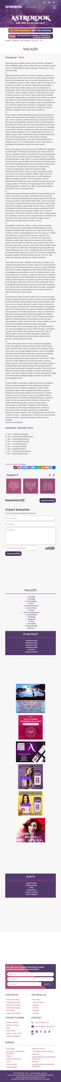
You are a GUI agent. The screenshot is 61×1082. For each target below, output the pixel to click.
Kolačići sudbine (31, 883)
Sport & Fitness (31, 608)
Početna (8, 40)
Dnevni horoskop (31, 640)
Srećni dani (31, 649)
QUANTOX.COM (39, 1077)
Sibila (31, 887)
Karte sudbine (11, 1064)
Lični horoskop (38, 1002)
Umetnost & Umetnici (32, 605)
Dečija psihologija (31, 626)
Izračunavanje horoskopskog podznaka (43, 1065)
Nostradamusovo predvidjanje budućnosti (44, 1058)
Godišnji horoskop (31, 647)
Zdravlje (31, 610)
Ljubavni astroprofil (14, 1059)
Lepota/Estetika (31, 614)
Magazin (15, 40)
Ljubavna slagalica (31, 894)
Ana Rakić (31, 7)
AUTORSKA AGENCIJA (45, 1075)
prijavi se (47, 984)
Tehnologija (31, 617)
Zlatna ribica (31, 890)
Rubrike (35, 1008)
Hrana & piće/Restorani (31, 612)
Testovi (9, 1056)
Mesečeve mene (38, 1049)
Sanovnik (35, 1054)
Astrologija (31, 597)
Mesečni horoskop (31, 645)
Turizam (31, 621)
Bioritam (35, 1061)
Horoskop (36, 999)
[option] (13, 486)
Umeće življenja (31, 601)
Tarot (8, 1061)
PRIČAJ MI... (31, 628)
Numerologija (11, 1067)
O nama (35, 1013)
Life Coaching (25, 40)
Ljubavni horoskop (31, 652)
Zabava (31, 603)
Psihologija (31, 599)
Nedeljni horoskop (31, 643)
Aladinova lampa (31, 885)
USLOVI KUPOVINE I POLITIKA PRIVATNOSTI (27, 1079)
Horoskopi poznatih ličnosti (42, 1051)
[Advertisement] (30, 573)
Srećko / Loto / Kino (31, 892)
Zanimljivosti (31, 619)
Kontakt (35, 1010)
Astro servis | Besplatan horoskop (15, 1052)
